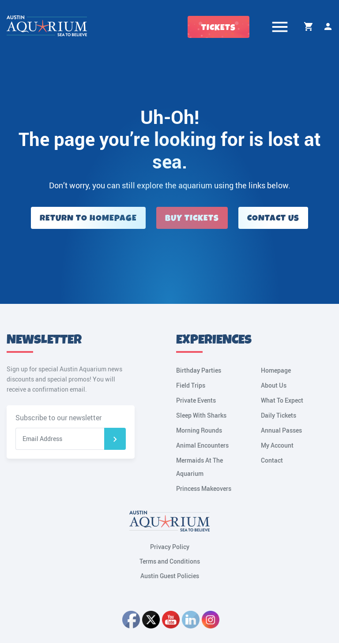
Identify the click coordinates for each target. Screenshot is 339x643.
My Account (328, 26)
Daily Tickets (278, 415)
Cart (308, 26)
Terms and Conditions (169, 561)
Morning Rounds (199, 430)
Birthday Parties (198, 370)
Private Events (196, 400)
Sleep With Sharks (201, 415)
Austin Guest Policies (169, 576)
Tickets (218, 28)
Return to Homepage (88, 218)
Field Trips (190, 385)
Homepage (276, 370)
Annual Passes (281, 430)
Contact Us (273, 218)
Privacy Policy (169, 546)
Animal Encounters (202, 445)
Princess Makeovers (203, 488)
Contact (272, 460)
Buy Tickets (192, 218)
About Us (273, 385)
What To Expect (282, 400)
